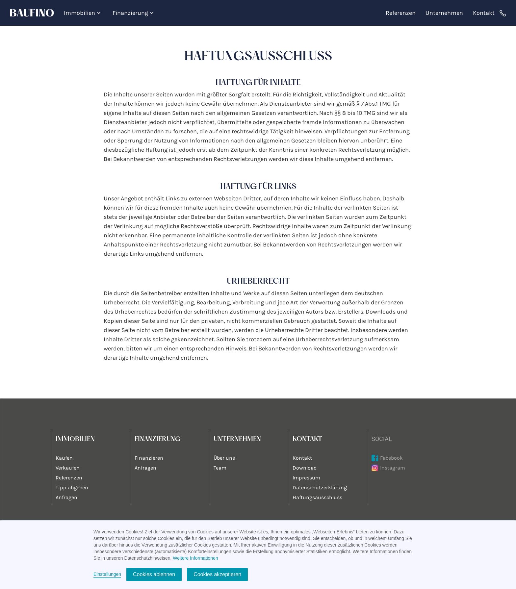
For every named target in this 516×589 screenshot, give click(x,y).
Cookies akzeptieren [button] (217, 574)
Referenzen (401, 12)
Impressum (306, 477)
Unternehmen (444, 12)
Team (220, 468)
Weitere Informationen (195, 558)
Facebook (391, 458)
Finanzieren (149, 458)
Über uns (224, 458)
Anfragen (66, 497)
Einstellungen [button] (107, 574)
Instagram (392, 468)
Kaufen (64, 458)
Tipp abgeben (72, 487)
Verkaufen (68, 468)
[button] (83, 13)
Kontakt (484, 12)
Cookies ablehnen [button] (154, 574)
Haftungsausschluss (317, 497)
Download (305, 468)
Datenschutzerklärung (320, 487)
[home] (34, 13)
